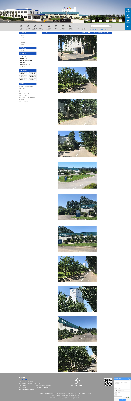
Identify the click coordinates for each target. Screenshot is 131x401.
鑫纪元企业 (69, 398)
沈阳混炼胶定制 (32, 76)
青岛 (63, 397)
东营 (61, 397)
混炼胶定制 (107, 29)
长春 (80, 397)
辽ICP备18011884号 (56, 395)
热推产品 (52, 397)
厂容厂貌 (23, 40)
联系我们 (23, 37)
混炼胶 (22, 50)
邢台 (69, 397)
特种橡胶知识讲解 (24, 56)
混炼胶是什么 (23, 62)
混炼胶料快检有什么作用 (25, 64)
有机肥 (73, 398)
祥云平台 (68, 395)
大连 (78, 397)
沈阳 (71, 397)
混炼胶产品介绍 (23, 67)
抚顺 (74, 397)
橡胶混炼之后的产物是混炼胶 (26, 60)
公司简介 (23, 35)
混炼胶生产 (102, 29)
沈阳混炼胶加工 (23, 79)
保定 (67, 397)
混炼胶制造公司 (23, 73)
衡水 (65, 397)
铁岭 (76, 397)
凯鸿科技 (77, 395)
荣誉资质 (23, 42)
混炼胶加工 (97, 29)
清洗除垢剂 (64, 398)
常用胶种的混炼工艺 (24, 58)
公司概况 (100, 33)
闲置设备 (23, 44)
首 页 (93, 33)
